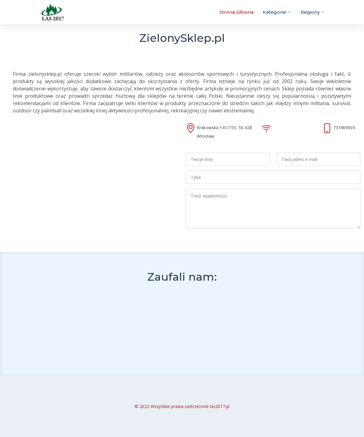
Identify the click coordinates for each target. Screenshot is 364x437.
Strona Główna (236, 12)
